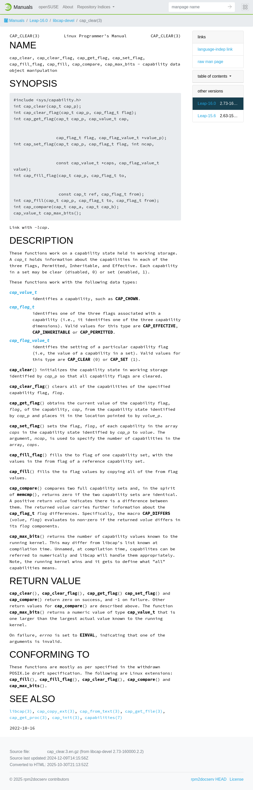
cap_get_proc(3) (28, 717)
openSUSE (49, 7)
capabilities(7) (104, 717)
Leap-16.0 (38, 20)
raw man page (210, 61)
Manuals (14, 20)
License (236, 779)
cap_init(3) (66, 717)
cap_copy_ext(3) (56, 711)
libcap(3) (21, 711)
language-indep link (215, 49)
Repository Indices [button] (94, 7)
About (68, 7)
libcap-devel (63, 20)
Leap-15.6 (207, 116)
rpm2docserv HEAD (209, 779)
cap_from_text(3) (100, 711)
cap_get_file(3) (144, 711)
